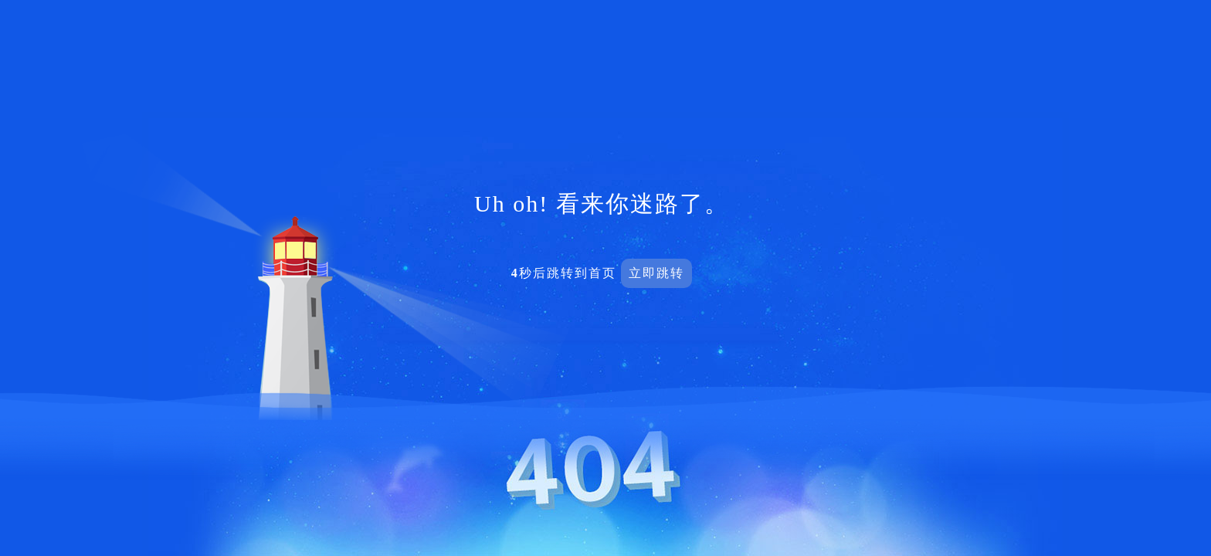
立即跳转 (656, 273)
